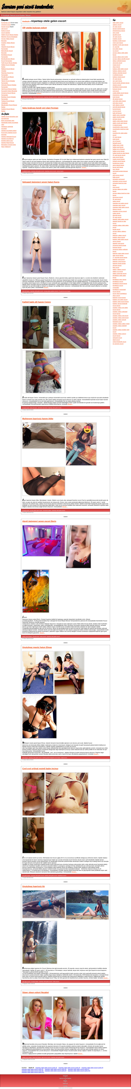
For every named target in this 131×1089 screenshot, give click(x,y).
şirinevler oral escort (42, 407)
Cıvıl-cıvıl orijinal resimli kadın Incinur (40, 768)
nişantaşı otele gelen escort (50, 97)
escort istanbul (5, 32)
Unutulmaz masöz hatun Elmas (37, 647)
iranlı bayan (25, 757)
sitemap (65, 1085)
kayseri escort (5, 26)
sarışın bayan (60, 171)
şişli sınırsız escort (46, 1057)
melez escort (56, 981)
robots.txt (65, 1083)
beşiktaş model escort (38, 97)
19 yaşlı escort (25, 407)
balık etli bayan (25, 291)
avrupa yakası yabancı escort (51, 291)
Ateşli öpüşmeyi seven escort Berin (39, 521)
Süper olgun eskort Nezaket (35, 992)
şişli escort (4, 28)
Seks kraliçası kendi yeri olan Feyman (40, 108)
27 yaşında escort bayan (64, 291)
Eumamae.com (5, 22)
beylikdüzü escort (62, 875)
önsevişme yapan (47, 510)
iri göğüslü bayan (26, 171)
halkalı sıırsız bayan (27, 1057)
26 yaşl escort (36, 636)
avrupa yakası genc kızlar (36, 510)
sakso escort (43, 636)
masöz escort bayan (27, 636)
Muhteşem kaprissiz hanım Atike (37, 418)
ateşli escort (64, 757)
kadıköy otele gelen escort (51, 875)
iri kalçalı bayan (34, 981)
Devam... (39, 93)
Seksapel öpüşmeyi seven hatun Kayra (40, 182)
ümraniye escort (6, 24)
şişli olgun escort (26, 981)
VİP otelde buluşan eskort (34, 28)
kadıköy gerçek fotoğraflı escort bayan (51, 757)
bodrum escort (5, 30)
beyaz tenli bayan (36, 1057)
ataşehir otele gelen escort (64, 97)
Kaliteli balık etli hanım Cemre (36, 302)
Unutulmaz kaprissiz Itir (33, 886)
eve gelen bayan (26, 875)
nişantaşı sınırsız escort (50, 171)
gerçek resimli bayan (27, 97)
